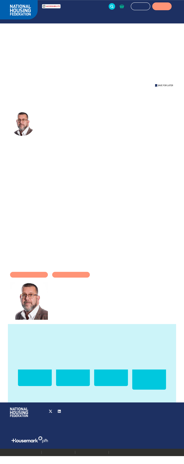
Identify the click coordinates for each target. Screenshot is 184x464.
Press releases (139, 429)
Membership (138, 437)
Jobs (134, 433)
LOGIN (161, 6)
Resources (65, 16)
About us (153, 18)
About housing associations (127, 18)
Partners (168, 16)
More (96, 429)
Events (101, 16)
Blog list (39, 85)
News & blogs (84, 18)
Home (13, 85)
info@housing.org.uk (111, 426)
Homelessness (29, 282)
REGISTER (140, 6)
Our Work (48, 18)
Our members (139, 422)
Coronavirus (71, 282)
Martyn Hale (53, 85)
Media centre (139, 426)
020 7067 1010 (113, 422)
